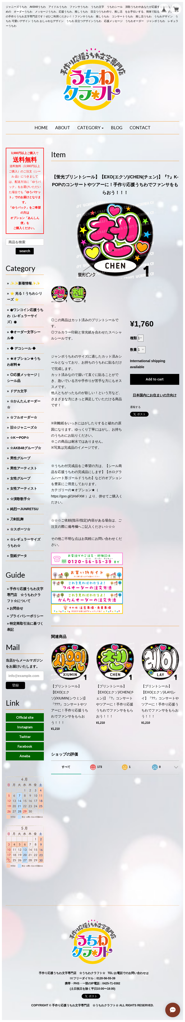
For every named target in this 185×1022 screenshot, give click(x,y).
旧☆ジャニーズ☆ (23, 427)
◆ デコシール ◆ (23, 348)
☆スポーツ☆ (20, 529)
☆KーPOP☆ (19, 438)
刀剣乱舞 (17, 519)
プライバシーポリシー (26, 616)
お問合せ (16, 608)
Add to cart (155, 379)
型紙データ (18, 556)
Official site (24, 717)
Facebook (25, 746)
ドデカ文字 (18, 391)
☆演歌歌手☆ (20, 499)
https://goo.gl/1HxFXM (68, 496)
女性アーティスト (23, 488)
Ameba (25, 756)
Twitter (25, 737)
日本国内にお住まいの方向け (155, 395)
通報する (135, 407)
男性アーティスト (23, 468)
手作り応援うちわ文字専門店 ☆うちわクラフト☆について (25, 595)
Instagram (25, 727)
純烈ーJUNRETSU (24, 509)
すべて (66, 767)
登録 (15, 685)
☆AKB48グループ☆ (25, 448)
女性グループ (20, 478)
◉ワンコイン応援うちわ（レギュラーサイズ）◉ (25, 316)
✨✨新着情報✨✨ (25, 283)
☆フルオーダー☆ (23, 417)
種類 (133, 338)
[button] (90, 128)
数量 (133, 350)
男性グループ (20, 458)
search (24, 251)
